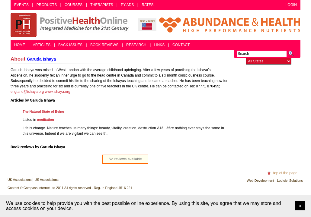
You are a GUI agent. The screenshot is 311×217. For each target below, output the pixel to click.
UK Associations (19, 179)
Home (19, 45)
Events (21, 5)
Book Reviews (104, 45)
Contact (181, 45)
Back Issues (70, 45)
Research (136, 45)
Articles (41, 45)
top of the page (285, 173)
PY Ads (127, 5)
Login (291, 5)
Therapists (101, 5)
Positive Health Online (71, 25)
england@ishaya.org (27, 92)
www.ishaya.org (57, 92)
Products (47, 5)
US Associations (46, 179)
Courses (73, 5)
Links (159, 45)
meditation (45, 119)
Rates (147, 5)
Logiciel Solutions (290, 180)
